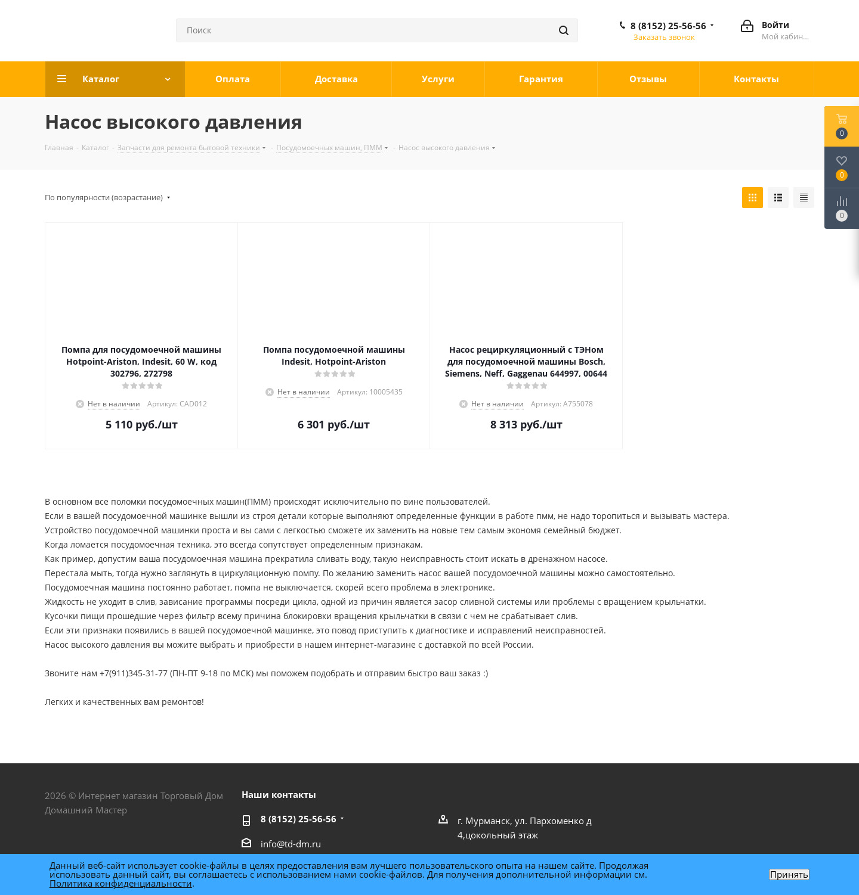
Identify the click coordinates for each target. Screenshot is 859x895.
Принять (789, 874)
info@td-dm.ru (291, 844)
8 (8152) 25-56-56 (668, 25)
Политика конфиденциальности (121, 883)
